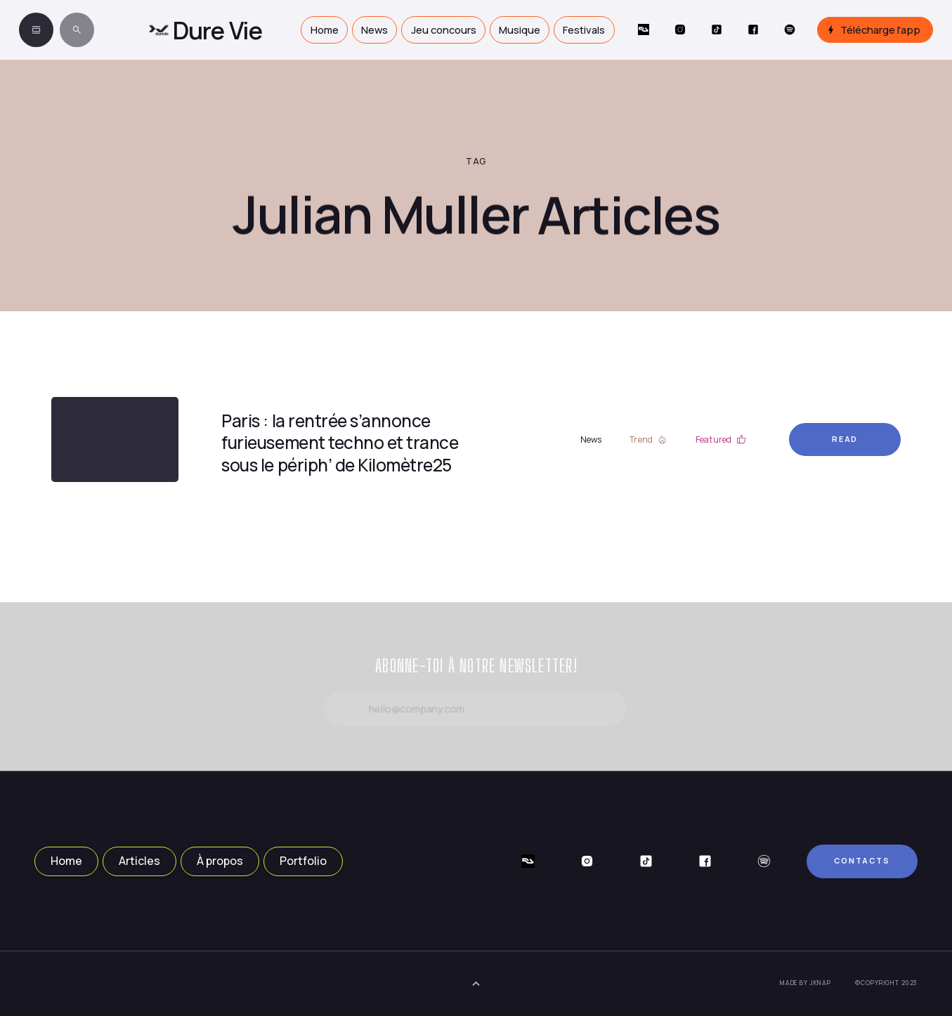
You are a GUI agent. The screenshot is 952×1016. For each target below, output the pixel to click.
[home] (205, 30)
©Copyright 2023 (886, 983)
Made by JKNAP (805, 983)
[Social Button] (643, 30)
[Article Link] (114, 440)
